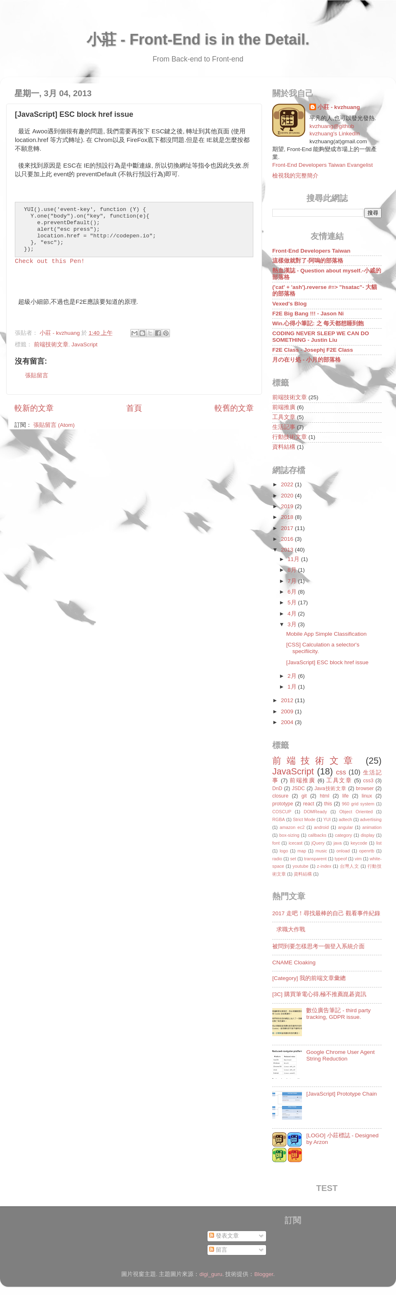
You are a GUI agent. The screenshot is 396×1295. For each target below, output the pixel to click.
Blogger (264, 1274)
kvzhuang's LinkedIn (334, 133)
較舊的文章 (234, 408)
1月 (293, 687)
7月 (293, 581)
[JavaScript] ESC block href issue (327, 662)
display (368, 835)
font (276, 842)
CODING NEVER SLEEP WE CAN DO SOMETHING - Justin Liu (320, 336)
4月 (293, 614)
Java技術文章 (330, 788)
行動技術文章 (289, 437)
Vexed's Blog (289, 304)
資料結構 (283, 447)
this (328, 804)
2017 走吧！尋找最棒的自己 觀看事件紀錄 (326, 913)
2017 (288, 528)
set (293, 858)
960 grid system (358, 803)
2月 (293, 676)
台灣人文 (349, 866)
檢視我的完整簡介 (295, 176)
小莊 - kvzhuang (339, 107)
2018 (288, 517)
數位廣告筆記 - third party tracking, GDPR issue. (338, 1013)
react (308, 804)
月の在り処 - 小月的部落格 (306, 360)
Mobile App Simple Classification (326, 634)
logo (284, 850)
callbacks (317, 835)
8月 (293, 570)
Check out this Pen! (50, 261)
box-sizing (289, 835)
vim (358, 858)
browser (365, 788)
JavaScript (84, 344)
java (337, 842)
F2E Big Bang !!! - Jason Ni (308, 313)
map (301, 850)
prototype (282, 804)
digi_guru (210, 1274)
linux (367, 796)
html (324, 796)
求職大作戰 (290, 929)
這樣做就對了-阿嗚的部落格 (308, 261)
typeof (340, 858)
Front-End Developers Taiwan (311, 251)
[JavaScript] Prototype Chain (341, 1094)
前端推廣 (283, 407)
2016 (288, 539)
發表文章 (224, 1236)
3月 (293, 624)
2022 (288, 484)
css (341, 772)
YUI (327, 819)
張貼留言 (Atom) (54, 425)
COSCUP (281, 811)
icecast (296, 842)
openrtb (367, 850)
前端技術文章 (51, 344)
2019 (288, 506)
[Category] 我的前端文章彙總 (309, 978)
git (304, 796)
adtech (345, 819)
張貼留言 (36, 375)
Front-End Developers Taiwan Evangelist (322, 165)
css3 (368, 781)
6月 (293, 592)
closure (280, 796)
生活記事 (283, 427)
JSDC (298, 788)
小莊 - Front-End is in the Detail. (198, 39)
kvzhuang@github (331, 126)
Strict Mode (304, 819)
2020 (288, 495)
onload (342, 850)
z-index (324, 866)
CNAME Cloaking (294, 962)
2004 (288, 722)
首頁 (134, 408)
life (345, 796)
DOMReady (315, 811)
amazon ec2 (292, 827)
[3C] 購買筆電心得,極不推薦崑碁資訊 (319, 994)
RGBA (278, 819)
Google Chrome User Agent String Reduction (340, 1055)
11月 (294, 559)
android (321, 827)
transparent (315, 858)
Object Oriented (355, 811)
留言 (218, 1250)
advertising (371, 819)
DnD (277, 788)
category (343, 835)
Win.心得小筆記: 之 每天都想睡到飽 (318, 323)
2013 (288, 550)
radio (277, 858)
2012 (288, 700)
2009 (288, 711)
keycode (359, 842)
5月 (293, 602)
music (321, 850)
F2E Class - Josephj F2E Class (312, 350)
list (379, 842)
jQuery (318, 842)
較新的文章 (34, 408)
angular (345, 827)
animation (372, 827)
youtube (300, 866)
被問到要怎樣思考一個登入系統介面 (318, 946)
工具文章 (283, 417)
